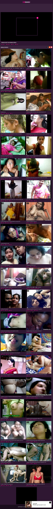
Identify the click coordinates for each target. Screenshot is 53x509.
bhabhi (6, 266)
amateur (3, 69)
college (36, 310)
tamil (3, 44)
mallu (35, 222)
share (35, 419)
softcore (12, 419)
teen (9, 463)
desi (12, 44)
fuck (31, 266)
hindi (16, 44)
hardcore (38, 376)
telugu (37, 288)
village (6, 135)
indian (8, 44)
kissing (11, 266)
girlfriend (11, 332)
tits (35, 157)
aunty (32, 69)
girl (32, 157)
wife (9, 376)
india (35, 332)
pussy (35, 91)
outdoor (11, 135)
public (31, 135)
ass (6, 376)
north (10, 179)
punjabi (7, 222)
